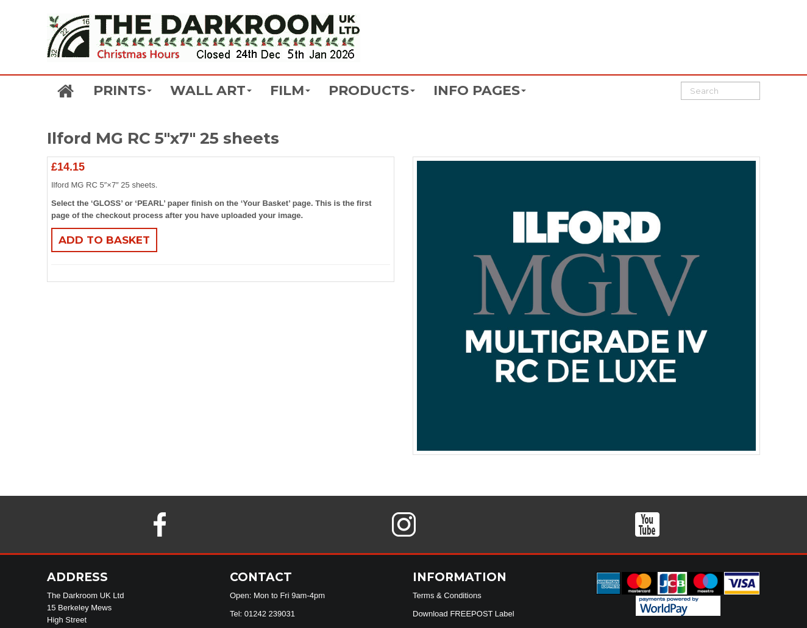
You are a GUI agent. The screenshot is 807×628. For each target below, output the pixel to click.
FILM (290, 90)
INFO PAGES (479, 90)
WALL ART (211, 90)
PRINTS (122, 90)
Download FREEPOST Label (463, 613)
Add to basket (104, 240)
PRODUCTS (372, 90)
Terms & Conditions (447, 595)
